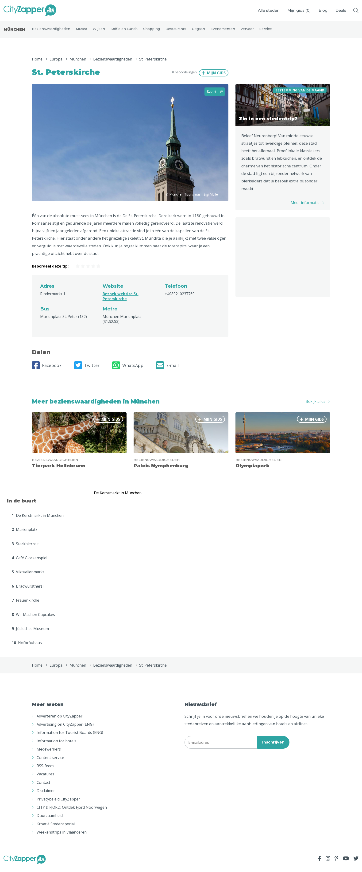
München (14, 31)
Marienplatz (24, 533)
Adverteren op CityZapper (59, 720)
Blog (323, 10)
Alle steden (268, 10)
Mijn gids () (299, 10)
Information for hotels (56, 745)
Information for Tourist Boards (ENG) (70, 736)
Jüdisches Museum (30, 632)
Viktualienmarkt (28, 576)
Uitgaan (198, 31)
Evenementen (223, 31)
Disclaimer (46, 794)
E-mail (167, 369)
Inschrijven (273, 746)
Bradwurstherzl (27, 590)
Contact (43, 786)
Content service (50, 761)
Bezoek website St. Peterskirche (121, 300)
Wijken (99, 31)
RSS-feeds (45, 770)
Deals (340, 10)
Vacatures (45, 778)
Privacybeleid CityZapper (58, 803)
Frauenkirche (25, 604)
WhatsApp (127, 369)
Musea (81, 31)
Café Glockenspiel (29, 562)
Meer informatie (305, 207)
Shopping (151, 31)
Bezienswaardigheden (51, 31)
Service (265, 31)
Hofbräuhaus (27, 646)
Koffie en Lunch (124, 31)
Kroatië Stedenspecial (56, 828)
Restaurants (176, 31)
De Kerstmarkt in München (38, 519)
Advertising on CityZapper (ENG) (65, 728)
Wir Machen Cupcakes (33, 618)
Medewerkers (49, 753)
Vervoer (247, 31)
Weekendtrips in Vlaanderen (62, 836)
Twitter (87, 369)
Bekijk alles (315, 406)
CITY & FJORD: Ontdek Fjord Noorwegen (72, 811)
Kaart (215, 95)
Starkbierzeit (25, 547)
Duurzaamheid (50, 819)
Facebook (47, 369)
